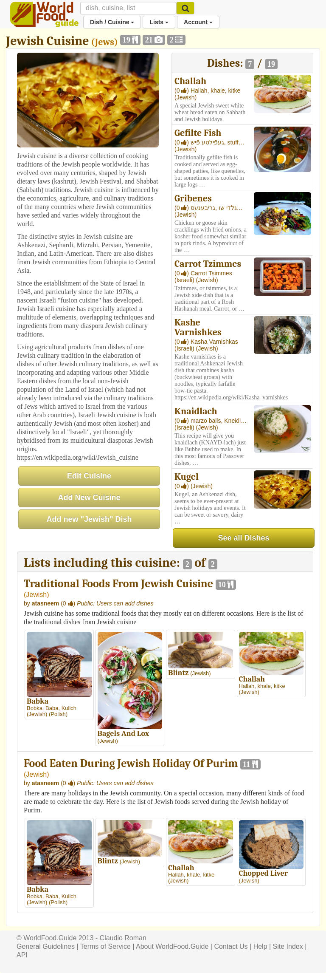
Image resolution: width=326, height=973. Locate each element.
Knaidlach (195, 411)
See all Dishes (243, 538)
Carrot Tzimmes (207, 263)
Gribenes (193, 198)
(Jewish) (185, 97)
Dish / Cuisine (112, 22)
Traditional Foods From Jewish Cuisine (118, 583)
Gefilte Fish (198, 133)
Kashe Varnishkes (198, 327)
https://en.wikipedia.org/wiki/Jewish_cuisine (77, 457)
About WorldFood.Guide (172, 946)
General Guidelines (46, 946)
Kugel (186, 476)
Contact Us (230, 946)
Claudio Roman (123, 938)
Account (198, 22)
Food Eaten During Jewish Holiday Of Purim (131, 763)
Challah (190, 81)
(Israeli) (185, 280)
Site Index (288, 946)
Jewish (36, 594)
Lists (159, 22)
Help (260, 946)
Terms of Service (105, 946)
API (22, 955)
